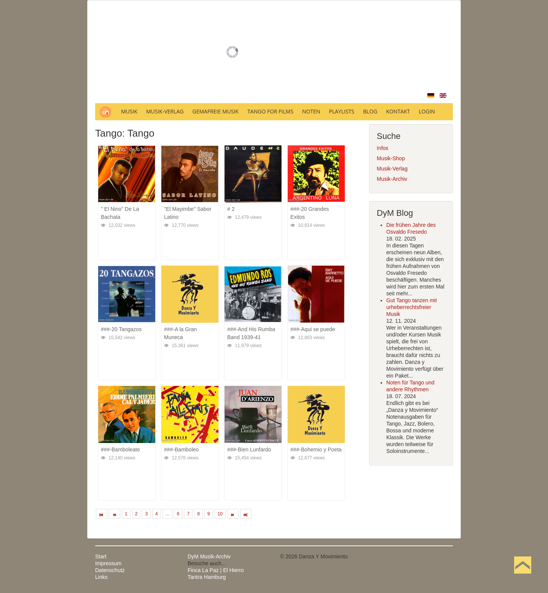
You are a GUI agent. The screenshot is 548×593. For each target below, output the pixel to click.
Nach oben (522, 577)
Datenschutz (110, 570)
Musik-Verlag (392, 169)
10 (220, 513)
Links (101, 577)
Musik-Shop (391, 158)
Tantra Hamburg (207, 577)
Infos (382, 148)
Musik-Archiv (392, 179)
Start (101, 556)
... (167, 513)
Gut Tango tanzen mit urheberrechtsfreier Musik (411, 307)
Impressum (108, 563)
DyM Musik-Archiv (209, 556)
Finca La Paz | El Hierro (216, 570)
